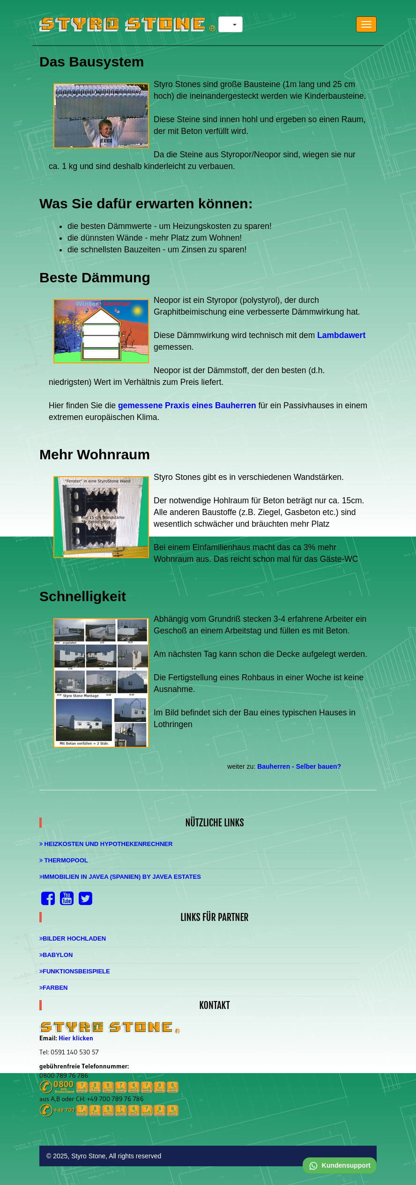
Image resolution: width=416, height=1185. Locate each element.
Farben (53, 987)
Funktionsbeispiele (74, 971)
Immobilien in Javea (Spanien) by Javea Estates (120, 876)
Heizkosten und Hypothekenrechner (105, 843)
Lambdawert (341, 335)
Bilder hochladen (72, 938)
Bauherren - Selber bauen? (299, 766)
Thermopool (63, 860)
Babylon (56, 954)
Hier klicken (76, 1038)
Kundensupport (340, 1165)
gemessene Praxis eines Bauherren (187, 405)
